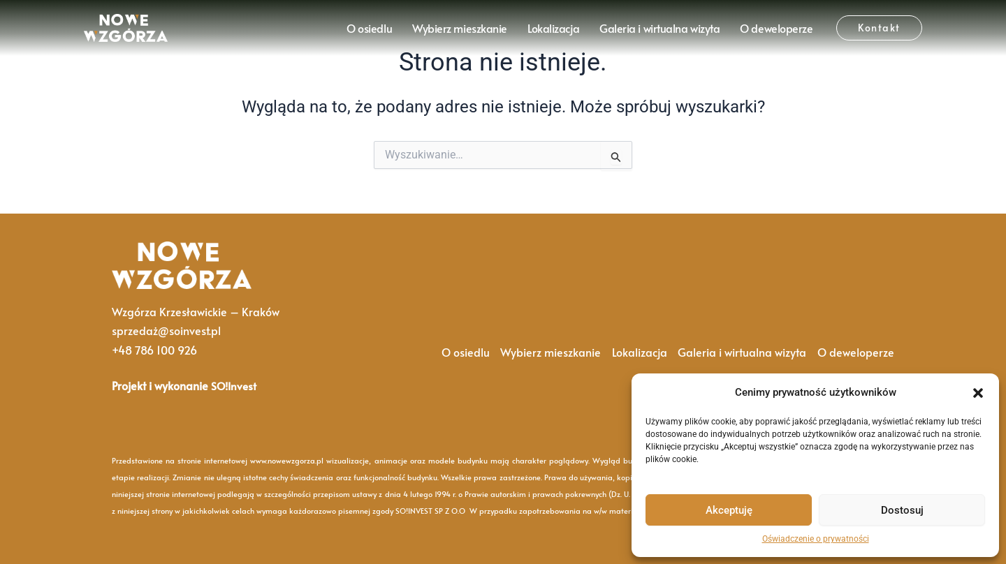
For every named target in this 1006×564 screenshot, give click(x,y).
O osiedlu (369, 28)
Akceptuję (729, 510)
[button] (978, 393)
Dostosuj (902, 510)
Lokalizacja (553, 28)
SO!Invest (235, 385)
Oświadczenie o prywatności (815, 539)
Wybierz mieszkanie (459, 28)
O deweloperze (776, 28)
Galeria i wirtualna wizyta (659, 28)
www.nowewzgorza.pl (286, 460)
